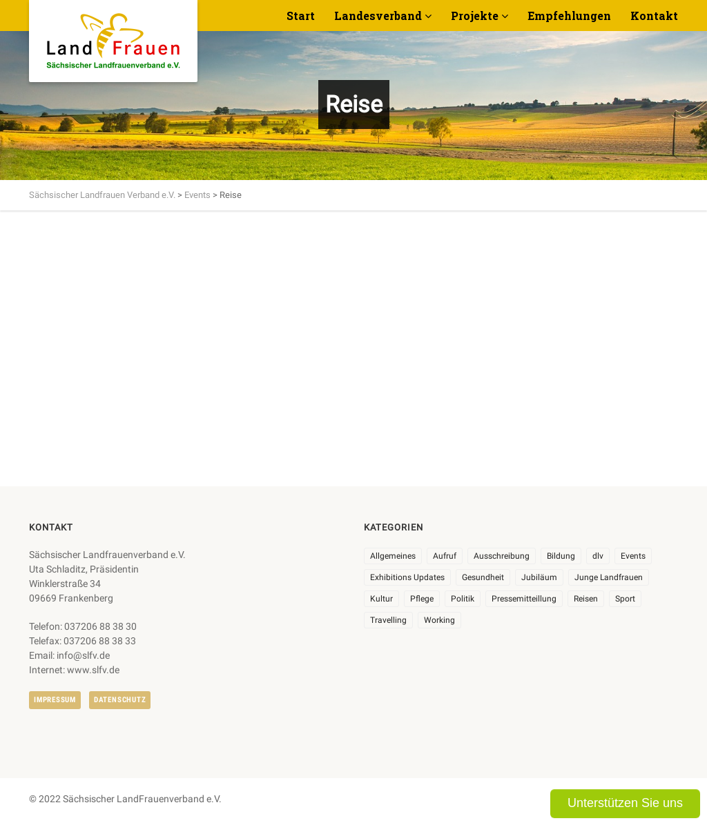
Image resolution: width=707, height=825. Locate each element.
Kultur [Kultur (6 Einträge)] (381, 599)
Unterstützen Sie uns (625, 803)
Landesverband (378, 15)
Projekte (474, 15)
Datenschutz (120, 699)
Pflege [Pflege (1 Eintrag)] (422, 599)
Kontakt (654, 15)
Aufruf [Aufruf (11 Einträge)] (444, 556)
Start (301, 15)
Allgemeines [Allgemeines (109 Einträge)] (393, 556)
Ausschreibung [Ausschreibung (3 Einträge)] (502, 556)
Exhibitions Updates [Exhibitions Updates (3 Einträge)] (407, 577)
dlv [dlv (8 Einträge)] (597, 556)
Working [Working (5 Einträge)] (439, 620)
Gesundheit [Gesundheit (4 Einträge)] (483, 577)
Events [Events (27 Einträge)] (633, 556)
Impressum (55, 699)
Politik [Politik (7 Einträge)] (462, 599)
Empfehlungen (569, 15)
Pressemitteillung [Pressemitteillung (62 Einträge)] (524, 599)
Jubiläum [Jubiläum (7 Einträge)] (539, 577)
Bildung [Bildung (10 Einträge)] (561, 556)
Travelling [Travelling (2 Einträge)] (388, 620)
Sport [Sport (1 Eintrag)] (625, 599)
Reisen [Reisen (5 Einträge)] (586, 599)
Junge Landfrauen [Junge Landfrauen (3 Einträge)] (608, 577)
